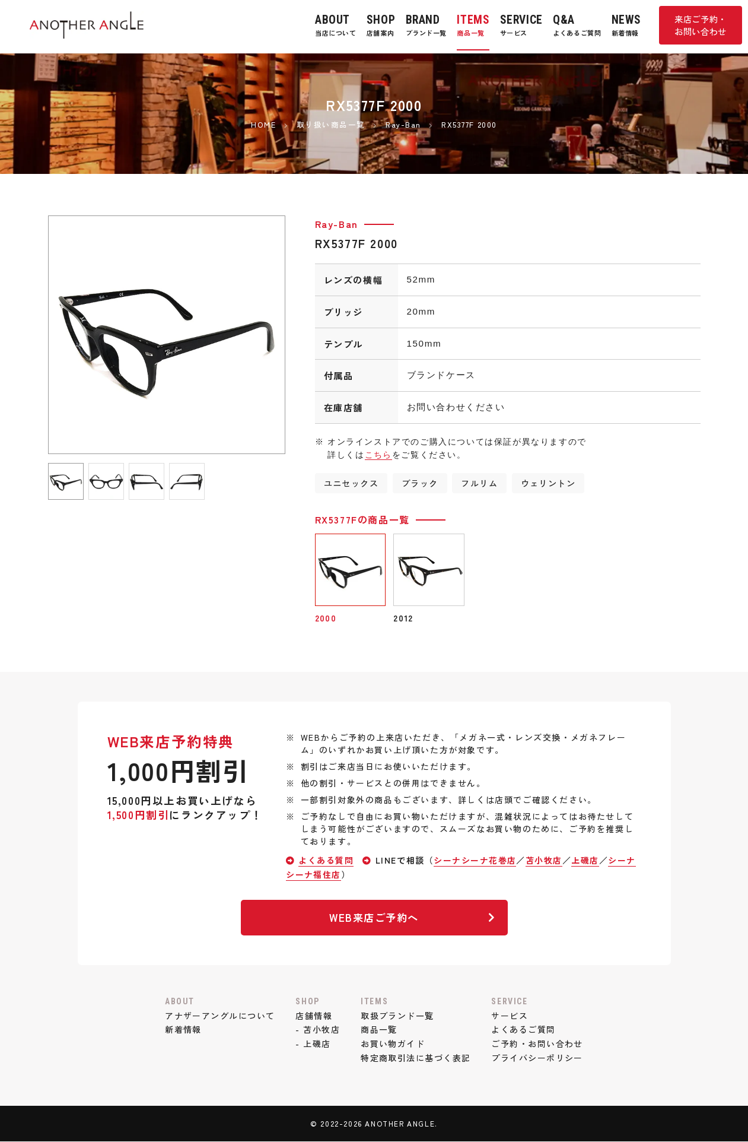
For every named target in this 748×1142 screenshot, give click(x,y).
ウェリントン (550, 483)
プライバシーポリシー (538, 1058)
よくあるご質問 (524, 1030)
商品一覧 (379, 1030)
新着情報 (181, 1030)
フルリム (480, 483)
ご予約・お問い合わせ (538, 1044)
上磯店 (587, 861)
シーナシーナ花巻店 (475, 861)
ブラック (420, 483)
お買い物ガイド (393, 1044)
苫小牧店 (545, 861)
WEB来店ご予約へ (411, 917)
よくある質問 (326, 861)
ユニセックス (352, 483)
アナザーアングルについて (218, 1016)
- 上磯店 (312, 1044)
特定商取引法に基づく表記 (416, 1058)
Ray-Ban (336, 224)
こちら (379, 454)
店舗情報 (313, 1016)
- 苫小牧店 (317, 1030)
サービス (510, 1016)
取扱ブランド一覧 (398, 1016)
